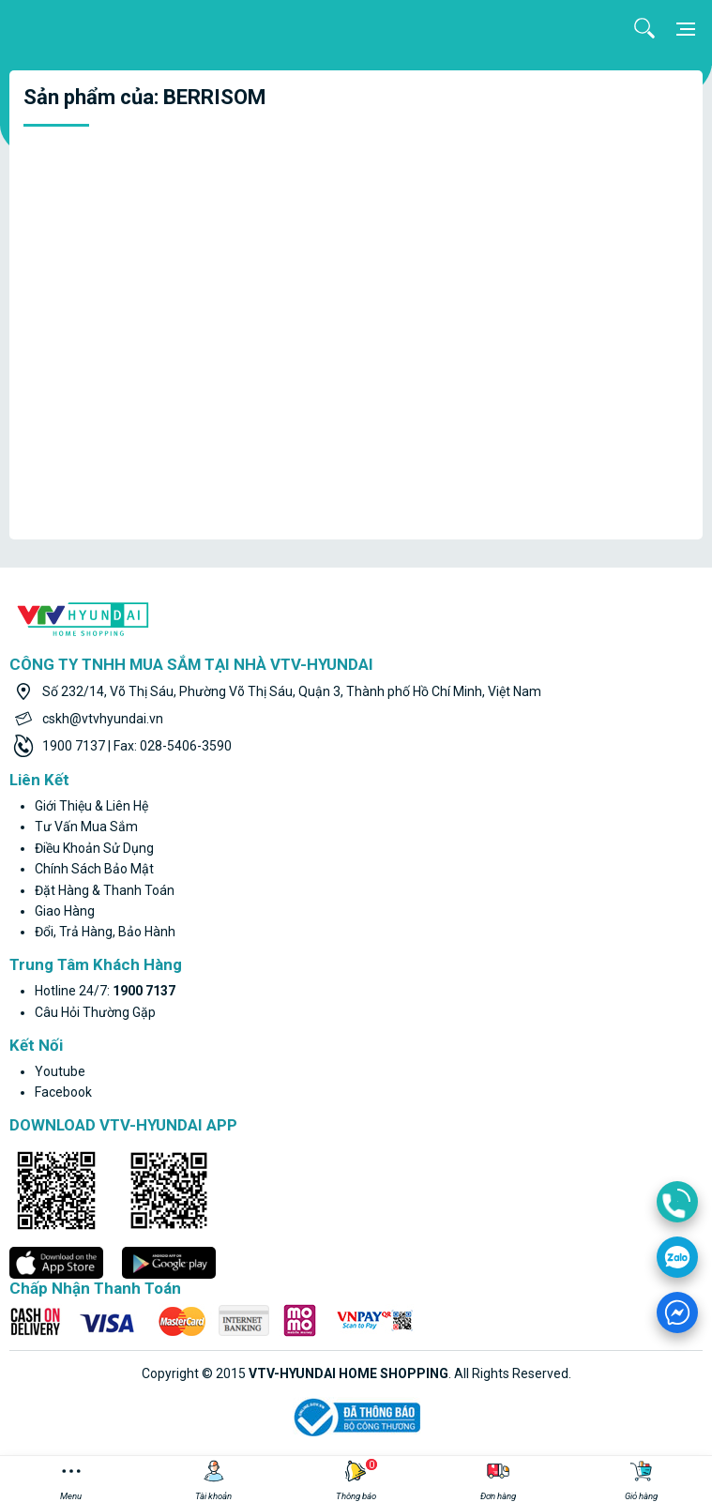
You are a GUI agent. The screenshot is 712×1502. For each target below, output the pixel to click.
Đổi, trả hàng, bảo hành (105, 931)
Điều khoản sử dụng (94, 848)
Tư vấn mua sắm (86, 826)
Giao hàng (65, 910)
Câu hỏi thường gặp (95, 1012)
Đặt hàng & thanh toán (104, 890)
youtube (60, 1071)
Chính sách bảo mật (94, 868)
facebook (63, 1092)
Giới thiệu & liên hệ (91, 805)
